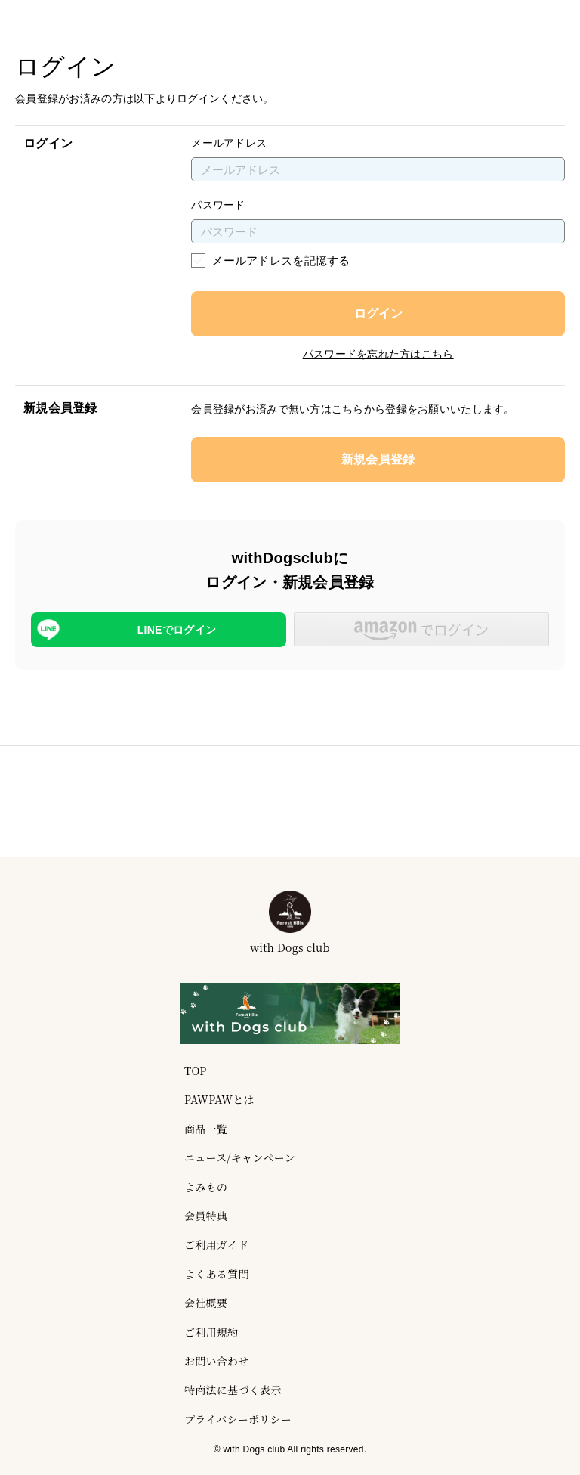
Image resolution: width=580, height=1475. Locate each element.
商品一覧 (205, 1128)
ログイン (378, 313)
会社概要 (205, 1302)
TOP (195, 1070)
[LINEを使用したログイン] (158, 629)
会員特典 (205, 1215)
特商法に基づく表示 (233, 1389)
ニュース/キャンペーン (239, 1157)
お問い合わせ (216, 1360)
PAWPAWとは (219, 1099)
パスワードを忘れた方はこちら (378, 354)
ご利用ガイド (216, 1244)
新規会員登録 (378, 459)
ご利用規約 (211, 1332)
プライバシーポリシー (238, 1419)
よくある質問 (216, 1273)
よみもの (205, 1187)
